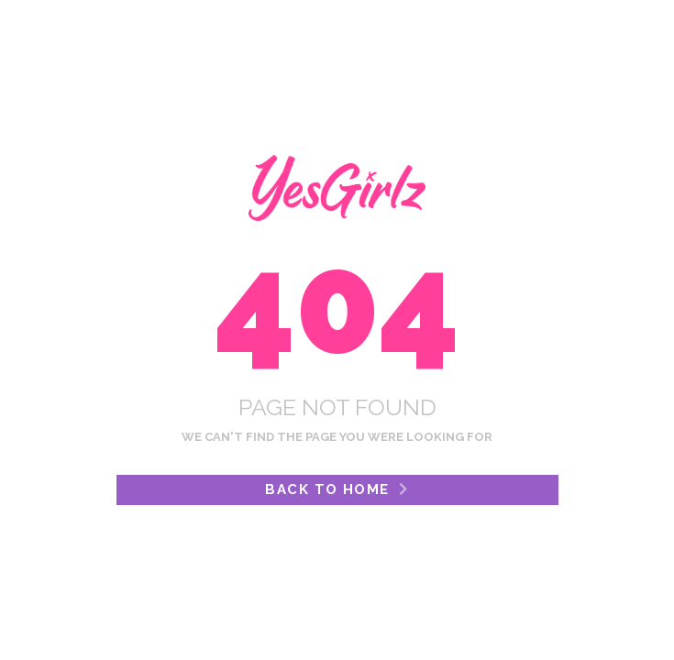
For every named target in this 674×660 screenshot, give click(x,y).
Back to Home (336, 489)
